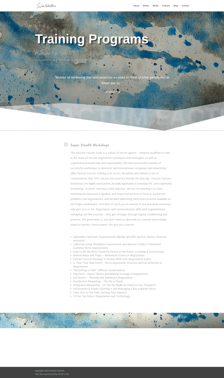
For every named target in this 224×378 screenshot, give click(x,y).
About (136, 6)
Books (146, 6)
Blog (176, 6)
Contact (185, 6)
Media (155, 6)
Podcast (166, 6)
